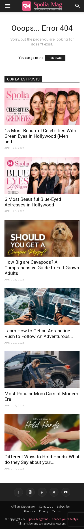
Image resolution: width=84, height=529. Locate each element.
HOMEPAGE (55, 58)
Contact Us (46, 506)
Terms (56, 511)
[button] (7, 6)
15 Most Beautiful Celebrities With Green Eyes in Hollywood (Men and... (40, 136)
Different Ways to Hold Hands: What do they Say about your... (42, 459)
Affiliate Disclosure (23, 506)
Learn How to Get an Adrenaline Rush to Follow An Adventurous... (38, 333)
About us (29, 511)
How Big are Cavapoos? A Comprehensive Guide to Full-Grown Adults (41, 267)
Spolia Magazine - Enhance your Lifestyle (53, 519)
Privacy (43, 511)
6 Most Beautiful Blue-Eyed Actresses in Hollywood (32, 202)
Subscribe (63, 506)
